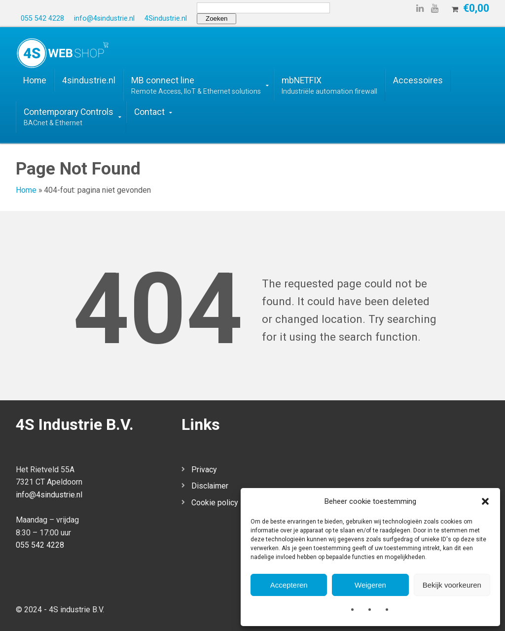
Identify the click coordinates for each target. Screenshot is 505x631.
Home (26, 190)
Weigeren (370, 585)
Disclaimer (209, 486)
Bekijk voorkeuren (452, 585)
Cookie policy (214, 502)
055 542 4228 (40, 545)
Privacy (204, 469)
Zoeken (216, 18)
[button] (485, 501)
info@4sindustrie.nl (49, 494)
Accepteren (289, 585)
